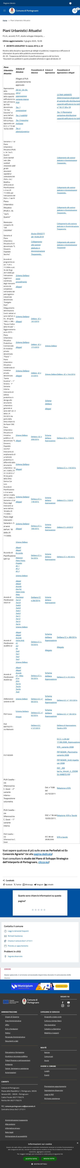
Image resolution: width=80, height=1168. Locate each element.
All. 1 (17, 566)
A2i (17, 645)
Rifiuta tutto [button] (49, 1159)
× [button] (77, 1143)
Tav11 (18, 616)
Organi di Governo (12, 1016)
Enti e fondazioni (11, 1029)
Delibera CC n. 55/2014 (36, 677)
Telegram (38, 884)
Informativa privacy (12, 1128)
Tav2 (17, 656)
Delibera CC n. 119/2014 (66, 467)
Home (5, 20)
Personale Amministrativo (15, 1037)
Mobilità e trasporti (51, 1033)
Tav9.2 (18, 613)
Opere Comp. (20, 591)
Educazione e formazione (14, 1052)
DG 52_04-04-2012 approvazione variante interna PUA (22, 96)
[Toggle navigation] (4, 10)
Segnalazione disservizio (53, 1090)
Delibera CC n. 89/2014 (67, 637)
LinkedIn (48, 884)
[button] (40, 1164)
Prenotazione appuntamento (55, 1086)
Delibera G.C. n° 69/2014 (37, 700)
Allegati (18, 440)
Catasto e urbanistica (52, 1029)
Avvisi (46, 1060)
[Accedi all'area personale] (70, 3)
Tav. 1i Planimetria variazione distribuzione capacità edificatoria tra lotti (68, 115)
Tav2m (18, 686)
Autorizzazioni (10, 1072)
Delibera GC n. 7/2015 (65, 438)
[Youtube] (68, 1002)
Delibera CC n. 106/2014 (36, 527)
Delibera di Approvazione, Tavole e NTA (66, 726)
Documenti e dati (11, 1041)
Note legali (9, 1132)
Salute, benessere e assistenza (17, 1068)
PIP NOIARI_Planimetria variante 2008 (67, 753)
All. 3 (17, 571)
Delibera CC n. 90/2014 (66, 556)
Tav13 (18, 621)
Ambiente (9, 1064)
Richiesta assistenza (52, 1098)
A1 (17, 643)
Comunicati (48, 1056)
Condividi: (8, 880)
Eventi (46, 1075)
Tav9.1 (18, 610)
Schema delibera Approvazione (50, 438)
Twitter (17, 884)
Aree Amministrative (13, 1020)
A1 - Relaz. (19, 675)
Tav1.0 (18, 600)
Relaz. (18, 594)
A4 (17, 648)
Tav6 (17, 691)
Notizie (47, 1052)
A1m (17, 678)
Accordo (19, 553)
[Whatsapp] (68, 1005)
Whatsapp (27, 884)
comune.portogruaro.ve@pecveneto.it (20, 1106)
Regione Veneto (9, 3)
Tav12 (18, 618)
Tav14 (18, 624)
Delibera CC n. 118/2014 (36, 500)
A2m (17, 681)
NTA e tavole (62, 837)
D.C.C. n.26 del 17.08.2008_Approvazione (68, 740)
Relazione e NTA (64, 788)
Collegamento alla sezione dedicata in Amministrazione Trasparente (68, 226)
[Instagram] (62, 1005)
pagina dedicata (43, 854)
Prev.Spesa (19, 597)
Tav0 (17, 651)
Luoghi (47, 1071)
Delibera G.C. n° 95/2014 (66, 714)
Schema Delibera (21, 435)
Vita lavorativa (49, 1024)
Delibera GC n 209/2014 (36, 438)
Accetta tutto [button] (31, 1159)
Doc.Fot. (18, 589)
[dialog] (40, 1154)
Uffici (7, 1024)
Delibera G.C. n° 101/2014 (67, 700)
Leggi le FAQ (49, 1094)
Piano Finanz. (20, 560)
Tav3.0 (18, 602)
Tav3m (18, 689)
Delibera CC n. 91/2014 (66, 677)
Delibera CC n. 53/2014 (36, 643)
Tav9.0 (18, 608)
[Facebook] (62, 1002)
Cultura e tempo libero (52, 1020)
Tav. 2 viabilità (21, 115)
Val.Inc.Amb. (20, 640)
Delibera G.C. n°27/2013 (36, 726)
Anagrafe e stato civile (52, 1016)
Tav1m (18, 683)
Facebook (7, 884)
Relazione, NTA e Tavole (67, 815)
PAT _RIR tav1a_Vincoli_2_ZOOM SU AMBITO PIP (67, 771)
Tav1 (17, 654)
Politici (7, 1033)
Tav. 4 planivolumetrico (22, 130)
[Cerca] (75, 10)
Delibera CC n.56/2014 (36, 599)
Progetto (19, 563)
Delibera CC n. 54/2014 (36, 556)
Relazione (19, 557)
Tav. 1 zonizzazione (21, 109)
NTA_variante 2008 (65, 747)
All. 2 (17, 568)
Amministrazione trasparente (16, 1120)
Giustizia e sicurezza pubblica (16, 1056)
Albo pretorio (10, 1124)
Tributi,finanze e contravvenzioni (17, 1060)
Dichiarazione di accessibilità (16, 1136)
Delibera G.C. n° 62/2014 (37, 714)
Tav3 (17, 659)
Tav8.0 (18, 605)
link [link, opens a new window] (61, 1154)
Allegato (48, 650)
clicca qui (43, 862)
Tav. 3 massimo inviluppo (22, 122)
